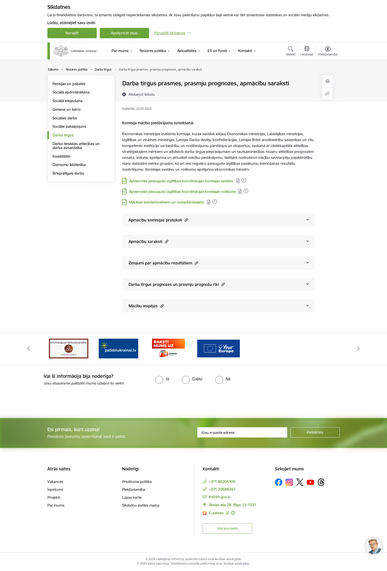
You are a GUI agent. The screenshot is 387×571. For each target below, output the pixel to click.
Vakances (55, 481)
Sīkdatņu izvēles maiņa (140, 505)
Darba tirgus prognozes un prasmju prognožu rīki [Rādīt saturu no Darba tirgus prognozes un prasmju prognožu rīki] (177, 284)
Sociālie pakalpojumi (69, 126)
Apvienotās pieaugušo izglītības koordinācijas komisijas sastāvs (181, 181)
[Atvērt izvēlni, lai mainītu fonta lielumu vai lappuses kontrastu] (328, 52)
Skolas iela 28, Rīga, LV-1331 (232, 504)
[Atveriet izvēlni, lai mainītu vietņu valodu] (307, 51)
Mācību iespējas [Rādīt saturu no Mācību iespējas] (146, 305)
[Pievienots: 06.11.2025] (246, 191)
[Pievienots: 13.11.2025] (244, 180)
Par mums (55, 505)
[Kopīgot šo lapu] (327, 94)
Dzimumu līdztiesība (69, 164)
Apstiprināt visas (124, 33)
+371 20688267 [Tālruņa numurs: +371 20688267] (222, 489)
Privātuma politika (137, 481)
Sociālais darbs (65, 118)
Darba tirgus (63, 135)
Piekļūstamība (133, 489)
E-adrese (217, 513)
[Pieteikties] (315, 432)
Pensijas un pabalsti (69, 83)
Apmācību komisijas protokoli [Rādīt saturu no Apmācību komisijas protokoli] (158, 219)
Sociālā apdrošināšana (71, 92)
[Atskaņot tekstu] (142, 94)
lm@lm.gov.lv (219, 497)
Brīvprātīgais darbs (68, 173)
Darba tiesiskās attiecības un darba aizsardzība (76, 145)
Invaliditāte (61, 156)
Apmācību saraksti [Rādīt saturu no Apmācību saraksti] (148, 241)
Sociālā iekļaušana (67, 100)
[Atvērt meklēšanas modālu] (291, 52)
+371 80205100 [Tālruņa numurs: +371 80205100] (222, 481)
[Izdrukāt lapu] (327, 81)
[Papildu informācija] (233, 513)
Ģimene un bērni (66, 109)
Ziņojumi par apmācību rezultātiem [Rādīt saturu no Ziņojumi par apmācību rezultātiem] (163, 262)
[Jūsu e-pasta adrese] (242, 432)
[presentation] (41, 399)
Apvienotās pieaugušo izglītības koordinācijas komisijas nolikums (182, 191)
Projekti (53, 497)
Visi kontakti (227, 528)
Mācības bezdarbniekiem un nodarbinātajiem (167, 202)
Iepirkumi (55, 489)
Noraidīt (71, 33)
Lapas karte (132, 497)
